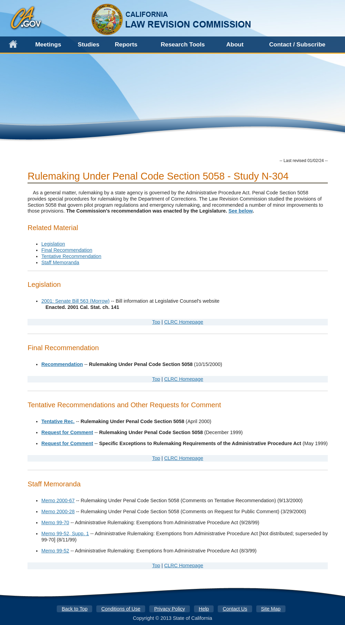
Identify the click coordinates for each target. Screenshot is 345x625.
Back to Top (75, 609)
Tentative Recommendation (71, 256)
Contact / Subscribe (297, 44)
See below (240, 211)
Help (204, 609)
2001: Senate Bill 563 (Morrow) (75, 301)
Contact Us (235, 609)
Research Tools (183, 44)
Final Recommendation (66, 250)
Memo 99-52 (55, 550)
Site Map (271, 609)
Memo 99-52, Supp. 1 (65, 533)
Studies (88, 44)
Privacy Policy (169, 609)
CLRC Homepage (183, 322)
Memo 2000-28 (58, 511)
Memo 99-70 (55, 522)
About (235, 44)
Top (156, 322)
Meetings (48, 44)
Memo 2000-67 (58, 500)
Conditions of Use (121, 609)
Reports (126, 44)
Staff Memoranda (60, 262)
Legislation (53, 244)
